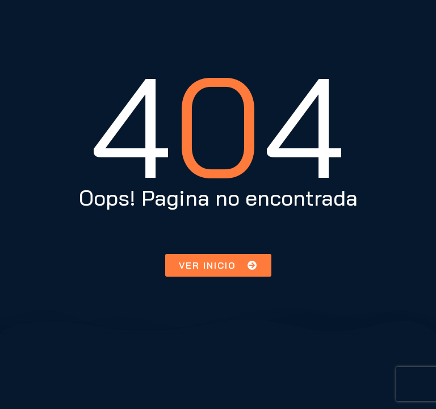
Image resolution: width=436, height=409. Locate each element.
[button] (218, 265)
